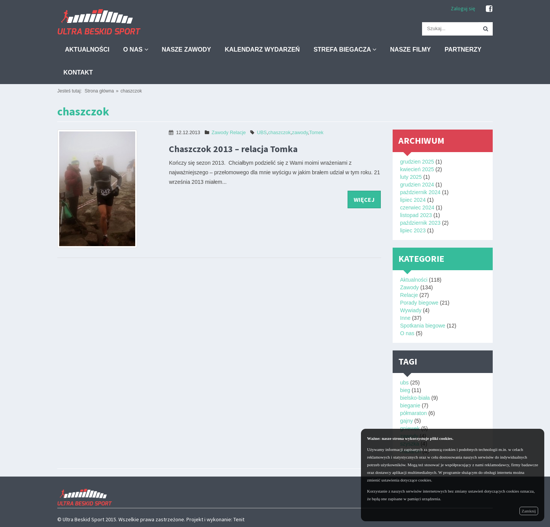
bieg (405, 390)
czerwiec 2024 (417, 207)
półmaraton (413, 413)
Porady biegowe (419, 303)
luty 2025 (411, 177)
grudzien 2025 (417, 162)
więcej (364, 199)
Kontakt (78, 72)
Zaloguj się (463, 8)
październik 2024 (420, 192)
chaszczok (131, 91)
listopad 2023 (416, 215)
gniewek (410, 428)
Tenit (238, 519)
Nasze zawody (186, 49)
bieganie (410, 405)
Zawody (220, 132)
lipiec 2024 (413, 200)
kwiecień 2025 (417, 169)
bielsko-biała (415, 398)
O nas (135, 49)
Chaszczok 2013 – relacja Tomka (233, 149)
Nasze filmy (410, 49)
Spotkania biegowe (422, 326)
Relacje (238, 132)
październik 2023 (420, 223)
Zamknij (529, 511)
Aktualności (87, 49)
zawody (300, 132)
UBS (262, 132)
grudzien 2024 (417, 185)
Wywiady (411, 310)
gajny (406, 421)
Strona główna (99, 91)
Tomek (316, 132)
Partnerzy (463, 49)
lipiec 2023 (413, 230)
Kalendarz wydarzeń (262, 49)
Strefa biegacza (345, 49)
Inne (405, 318)
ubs (404, 382)
